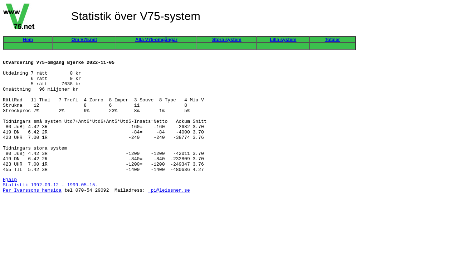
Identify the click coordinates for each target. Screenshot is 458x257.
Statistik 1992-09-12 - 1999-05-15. (50, 209)
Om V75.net (84, 39)
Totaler (332, 39)
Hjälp (10, 203)
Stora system (227, 39)
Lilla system (283, 39)
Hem (28, 39)
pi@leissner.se (169, 215)
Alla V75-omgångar (156, 39)
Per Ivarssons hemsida (32, 215)
